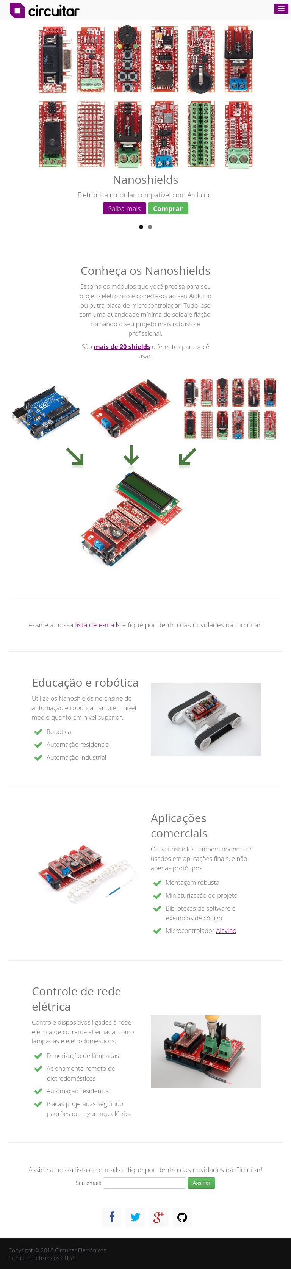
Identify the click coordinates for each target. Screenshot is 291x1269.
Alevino (226, 930)
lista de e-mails (97, 624)
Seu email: (88, 1182)
